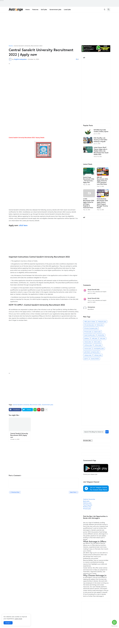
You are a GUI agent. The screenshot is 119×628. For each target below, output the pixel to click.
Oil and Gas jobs (89, 325)
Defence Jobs (87, 503)
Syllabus (86, 338)
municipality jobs (99, 348)
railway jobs (87, 355)
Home (11, 46)
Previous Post (15, 492)
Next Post (73, 492)
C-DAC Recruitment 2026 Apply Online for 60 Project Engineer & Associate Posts (88, 203)
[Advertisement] (59, 28)
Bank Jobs (86, 501)
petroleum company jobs (91, 352)
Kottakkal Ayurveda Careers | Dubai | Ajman (101, 130)
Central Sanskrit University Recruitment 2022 (28, 46)
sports (86, 358)
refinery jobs (98, 355)
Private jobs (87, 331)
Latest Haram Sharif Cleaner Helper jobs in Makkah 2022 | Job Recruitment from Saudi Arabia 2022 (101, 151)
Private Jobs (87, 509)
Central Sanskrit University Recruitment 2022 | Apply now (19, 435)
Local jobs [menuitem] (67, 9)
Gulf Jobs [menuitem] (44, 9)
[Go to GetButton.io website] (114, 626)
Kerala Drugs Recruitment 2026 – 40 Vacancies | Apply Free (88, 179)
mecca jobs (87, 342)
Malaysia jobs (102, 321)
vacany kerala (95, 358)
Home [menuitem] (27, 9)
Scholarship (101, 335)
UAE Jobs (94, 338)
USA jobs (102, 338)
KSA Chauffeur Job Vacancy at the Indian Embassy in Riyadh (100, 139)
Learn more (18, 619)
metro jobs (97, 342)
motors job (87, 348)
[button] (104, 9)
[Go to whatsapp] (114, 622)
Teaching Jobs (87, 505)
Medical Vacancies (89, 499)
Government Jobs (47, 405)
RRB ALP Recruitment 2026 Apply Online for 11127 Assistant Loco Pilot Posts (102, 180)
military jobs (88, 345)
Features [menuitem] (35, 9)
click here (23, 225)
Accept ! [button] (8, 623)
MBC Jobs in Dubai (89, 321)
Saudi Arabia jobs (89, 335)
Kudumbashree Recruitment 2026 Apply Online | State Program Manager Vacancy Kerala (102, 203)
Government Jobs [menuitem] (55, 9)
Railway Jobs (87, 507)
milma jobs (98, 345)
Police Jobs (100, 325)
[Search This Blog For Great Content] (94, 431)
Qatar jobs (97, 331)
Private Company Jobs (90, 328)
